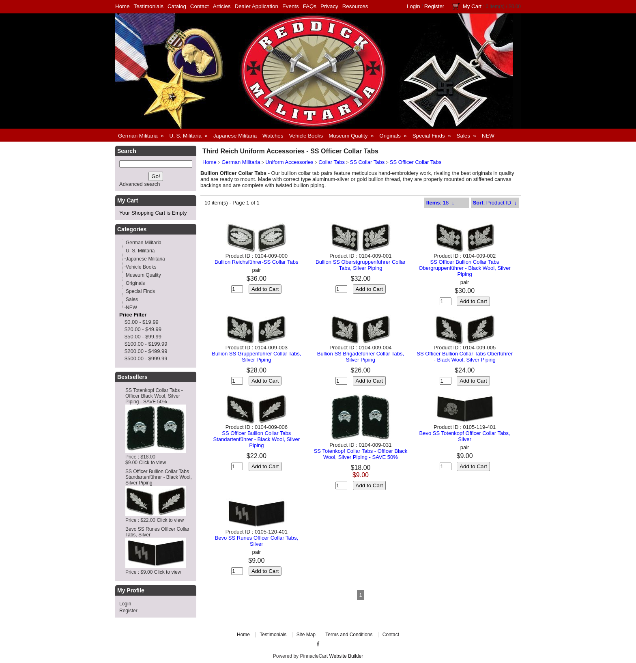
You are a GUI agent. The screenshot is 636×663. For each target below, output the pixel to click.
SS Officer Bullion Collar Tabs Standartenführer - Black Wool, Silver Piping (158, 477)
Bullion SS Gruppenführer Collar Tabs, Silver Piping (256, 357)
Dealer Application (256, 6)
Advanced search (139, 184)
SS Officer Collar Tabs (415, 162)
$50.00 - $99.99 (143, 337)
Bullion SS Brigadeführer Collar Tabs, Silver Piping (360, 357)
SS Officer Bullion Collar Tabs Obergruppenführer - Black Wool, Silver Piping (465, 268)
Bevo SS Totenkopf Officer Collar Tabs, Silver (464, 436)
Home (122, 6)
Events (290, 6)
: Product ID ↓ (495, 203)
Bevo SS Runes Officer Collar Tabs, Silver (256, 541)
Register (434, 6)
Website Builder (346, 656)
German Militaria (240, 162)
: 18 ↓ (440, 203)
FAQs (309, 6)
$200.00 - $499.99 (146, 351)
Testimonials (148, 6)
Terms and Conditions (348, 634)
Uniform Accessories (289, 162)
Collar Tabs (331, 162)
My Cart (472, 6)
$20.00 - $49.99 (143, 329)
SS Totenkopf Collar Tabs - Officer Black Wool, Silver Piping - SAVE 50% (154, 396)
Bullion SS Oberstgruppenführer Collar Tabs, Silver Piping (361, 265)
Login (413, 6)
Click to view (152, 462)
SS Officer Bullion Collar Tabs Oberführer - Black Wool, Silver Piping (465, 357)
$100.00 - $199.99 (146, 344)
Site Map (306, 634)
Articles (222, 6)
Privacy (329, 6)
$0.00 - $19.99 (142, 322)
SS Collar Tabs (367, 162)
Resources (355, 6)
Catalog (177, 6)
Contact (199, 6)
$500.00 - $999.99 (146, 358)
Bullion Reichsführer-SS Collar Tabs (256, 262)
